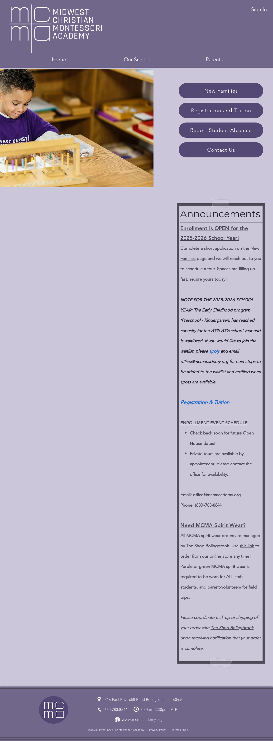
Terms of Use (180, 730)
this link (247, 545)
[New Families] (221, 90)
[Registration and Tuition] (221, 110)
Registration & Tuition (204, 402)
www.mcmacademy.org (142, 719)
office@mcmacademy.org (217, 494)
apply (214, 351)
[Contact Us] (221, 149)
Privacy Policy (158, 730)
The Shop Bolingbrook (232, 627)
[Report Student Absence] (221, 130)
